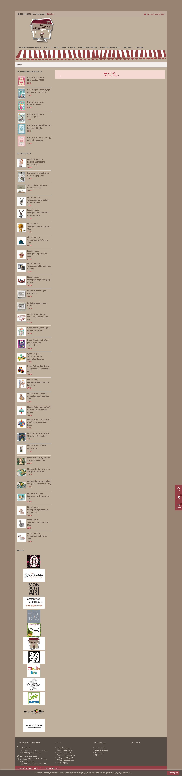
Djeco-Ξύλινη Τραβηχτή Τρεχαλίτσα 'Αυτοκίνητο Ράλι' (39, 369)
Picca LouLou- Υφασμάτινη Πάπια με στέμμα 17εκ (37, 510)
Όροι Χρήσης (62, 762)
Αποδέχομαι (173, 773)
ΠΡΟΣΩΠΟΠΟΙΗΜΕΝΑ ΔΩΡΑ (29, 47)
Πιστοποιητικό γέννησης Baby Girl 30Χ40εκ (39, 138)
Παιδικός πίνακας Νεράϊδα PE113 (35, 103)
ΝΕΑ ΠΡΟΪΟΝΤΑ (24, 153)
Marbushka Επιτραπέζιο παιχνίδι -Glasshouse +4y (39, 482)
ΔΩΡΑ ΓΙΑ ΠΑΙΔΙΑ (51, 47)
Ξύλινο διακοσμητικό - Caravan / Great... (38, 186)
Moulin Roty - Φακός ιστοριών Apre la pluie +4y (37, 317)
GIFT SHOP (127, 47)
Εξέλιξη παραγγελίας (65, 760)
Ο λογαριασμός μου (64, 757)
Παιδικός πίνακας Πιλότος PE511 (35, 115)
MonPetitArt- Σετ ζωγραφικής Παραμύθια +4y (38, 496)
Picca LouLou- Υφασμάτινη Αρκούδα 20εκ (37, 253)
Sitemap (98, 755)
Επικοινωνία (99, 747)
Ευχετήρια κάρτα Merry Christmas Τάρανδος (38, 434)
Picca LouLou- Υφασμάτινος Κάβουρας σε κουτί (38, 280)
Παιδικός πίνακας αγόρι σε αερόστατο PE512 (38, 90)
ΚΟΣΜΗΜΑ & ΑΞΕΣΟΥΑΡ (110, 47)
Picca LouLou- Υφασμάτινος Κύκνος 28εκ (37, 536)
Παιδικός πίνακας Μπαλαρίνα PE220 (35, 78)
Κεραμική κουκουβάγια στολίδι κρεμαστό (38, 174)
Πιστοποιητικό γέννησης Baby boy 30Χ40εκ (39, 126)
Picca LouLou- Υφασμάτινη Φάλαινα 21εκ (37, 240)
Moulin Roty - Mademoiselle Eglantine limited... (38, 382)
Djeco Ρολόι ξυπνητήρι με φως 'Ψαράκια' (38, 329)
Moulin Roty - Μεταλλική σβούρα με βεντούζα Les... (38, 422)
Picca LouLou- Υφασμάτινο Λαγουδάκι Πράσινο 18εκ (38, 200)
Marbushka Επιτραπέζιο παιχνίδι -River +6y (38, 470)
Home (19, 65)
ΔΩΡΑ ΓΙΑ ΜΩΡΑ (68, 47)
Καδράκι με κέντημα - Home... (37, 304)
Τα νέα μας (99, 752)
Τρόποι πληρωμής (64, 750)
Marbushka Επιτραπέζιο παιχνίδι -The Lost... (38, 459)
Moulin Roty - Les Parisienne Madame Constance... (36, 162)
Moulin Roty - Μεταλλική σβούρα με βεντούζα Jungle (38, 410)
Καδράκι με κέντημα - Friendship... (37, 292)
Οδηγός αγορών (63, 747)
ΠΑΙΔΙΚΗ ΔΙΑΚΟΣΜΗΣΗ (87, 47)
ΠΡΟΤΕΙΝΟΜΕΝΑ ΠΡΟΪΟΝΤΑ (29, 71)
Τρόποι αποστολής (64, 752)
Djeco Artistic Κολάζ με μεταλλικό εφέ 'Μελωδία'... (37, 343)
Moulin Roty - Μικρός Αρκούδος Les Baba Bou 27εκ (38, 396)
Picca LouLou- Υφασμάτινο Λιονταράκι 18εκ (38, 226)
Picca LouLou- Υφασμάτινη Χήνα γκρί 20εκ (38, 522)
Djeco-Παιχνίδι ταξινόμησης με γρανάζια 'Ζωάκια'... (36, 356)
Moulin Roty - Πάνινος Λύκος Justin (37, 446)
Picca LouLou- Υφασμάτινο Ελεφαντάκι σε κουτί (39, 266)
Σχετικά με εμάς (101, 750)
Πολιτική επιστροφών (65, 755)
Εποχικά (139, 47)
